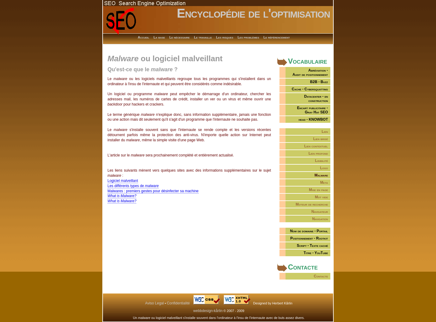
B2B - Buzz (319, 82)
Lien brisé (320, 139)
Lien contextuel (316, 146)
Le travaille (203, 37)
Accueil (143, 37)
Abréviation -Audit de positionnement (310, 72)
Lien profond (318, 153)
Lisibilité (321, 161)
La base (159, 37)
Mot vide (321, 197)
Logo (324, 168)
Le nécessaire (179, 37)
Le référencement (276, 37)
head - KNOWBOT (313, 119)
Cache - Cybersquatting (310, 89)
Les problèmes (248, 37)
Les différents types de (133, 186)
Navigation (320, 219)
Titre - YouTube (316, 253)
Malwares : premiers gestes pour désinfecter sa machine (153, 191)
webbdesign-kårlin (208, 311)
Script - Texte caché (312, 245)
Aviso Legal (154, 303)
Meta (324, 182)
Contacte (321, 276)
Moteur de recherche (312, 204)
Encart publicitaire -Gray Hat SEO (312, 110)
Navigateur (319, 212)
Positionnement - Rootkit (309, 238)
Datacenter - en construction (316, 98)
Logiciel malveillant (122, 181)
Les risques (224, 37)
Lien (325, 131)
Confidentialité (178, 303)
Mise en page (318, 190)
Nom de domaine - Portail (309, 231)
